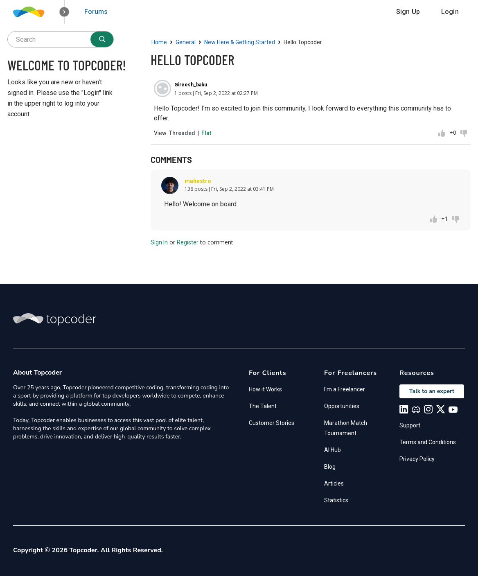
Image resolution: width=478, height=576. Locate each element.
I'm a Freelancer (344, 389)
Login (450, 12)
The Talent (263, 406)
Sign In (159, 242)
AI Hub (332, 450)
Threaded (182, 133)
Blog (330, 466)
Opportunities (341, 406)
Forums (96, 12)
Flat (206, 133)
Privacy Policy (417, 459)
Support (409, 425)
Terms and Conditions (427, 442)
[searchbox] (60, 39)
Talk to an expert (431, 391)
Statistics (336, 500)
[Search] (101, 39)
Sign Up (408, 12)
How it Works (265, 389)
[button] (64, 12)
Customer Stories (271, 423)
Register (187, 242)
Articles (334, 483)
